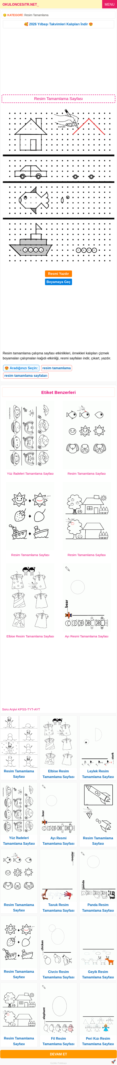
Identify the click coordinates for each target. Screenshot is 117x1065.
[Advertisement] (58, 61)
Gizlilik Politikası (58, 1063)
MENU (109, 4)
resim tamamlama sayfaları (25, 375)
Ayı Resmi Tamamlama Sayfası (86, 636)
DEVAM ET (58, 1054)
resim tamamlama (56, 368)
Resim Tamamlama (36, 15)
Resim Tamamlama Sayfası (87, 473)
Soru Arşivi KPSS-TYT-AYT (21, 709)
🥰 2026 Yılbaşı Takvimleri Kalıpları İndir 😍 (58, 24)
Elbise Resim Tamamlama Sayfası (30, 636)
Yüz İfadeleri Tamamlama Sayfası (30, 473)
